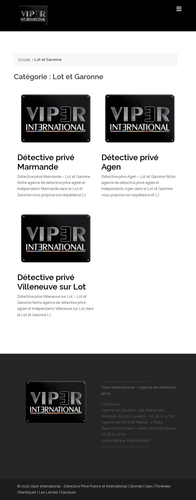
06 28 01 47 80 (162, 416)
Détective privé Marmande (45, 162)
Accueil (24, 59)
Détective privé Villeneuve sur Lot (51, 281)
